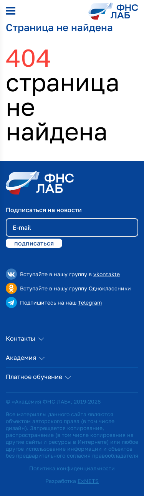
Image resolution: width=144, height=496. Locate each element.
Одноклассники (110, 288)
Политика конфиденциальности (72, 468)
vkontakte (106, 274)
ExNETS (88, 481)
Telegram (90, 302)
